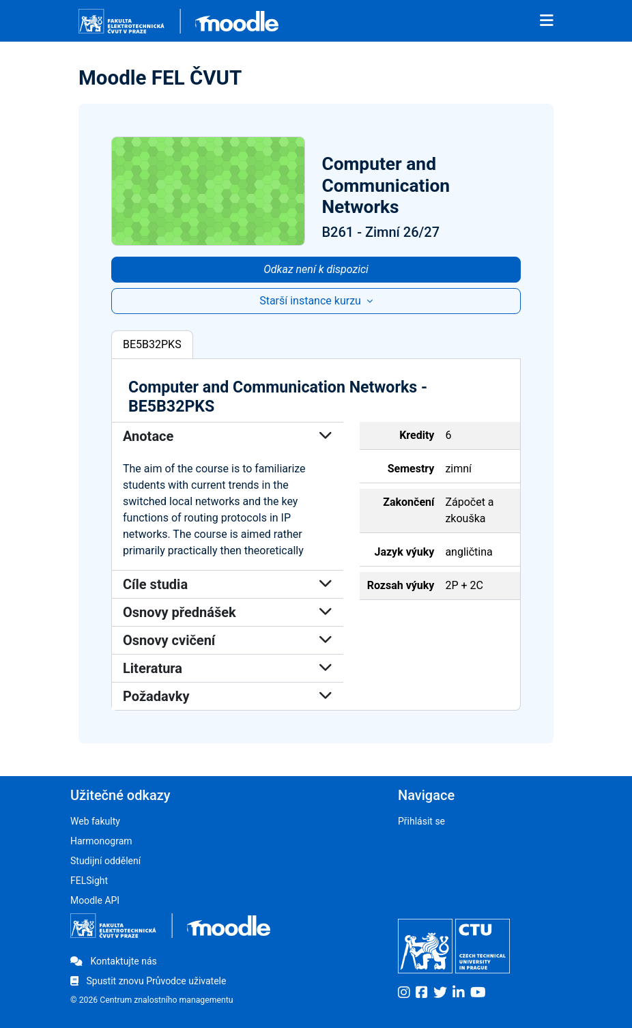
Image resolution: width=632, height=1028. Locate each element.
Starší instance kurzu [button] (311, 300)
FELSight (89, 880)
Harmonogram (101, 841)
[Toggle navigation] (547, 21)
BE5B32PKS (152, 344)
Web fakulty (95, 821)
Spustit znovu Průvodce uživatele (148, 980)
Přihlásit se (421, 821)
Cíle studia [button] (227, 584)
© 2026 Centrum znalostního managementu (151, 1000)
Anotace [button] (227, 436)
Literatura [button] (227, 668)
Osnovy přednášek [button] (227, 612)
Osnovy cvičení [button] (227, 640)
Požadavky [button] (227, 696)
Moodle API (94, 900)
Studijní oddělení (105, 860)
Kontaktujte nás (113, 961)
